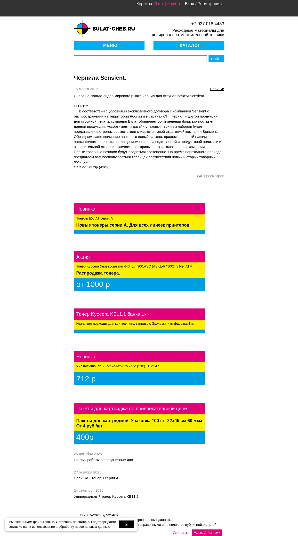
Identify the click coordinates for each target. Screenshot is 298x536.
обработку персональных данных (83, 526)
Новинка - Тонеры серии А (96, 478)
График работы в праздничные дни (103, 460)
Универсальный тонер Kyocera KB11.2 (106, 496)
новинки (217, 89)
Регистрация (210, 3)
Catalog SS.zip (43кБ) (91, 167)
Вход (189, 3)
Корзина (144, 3)
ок (127, 524)
